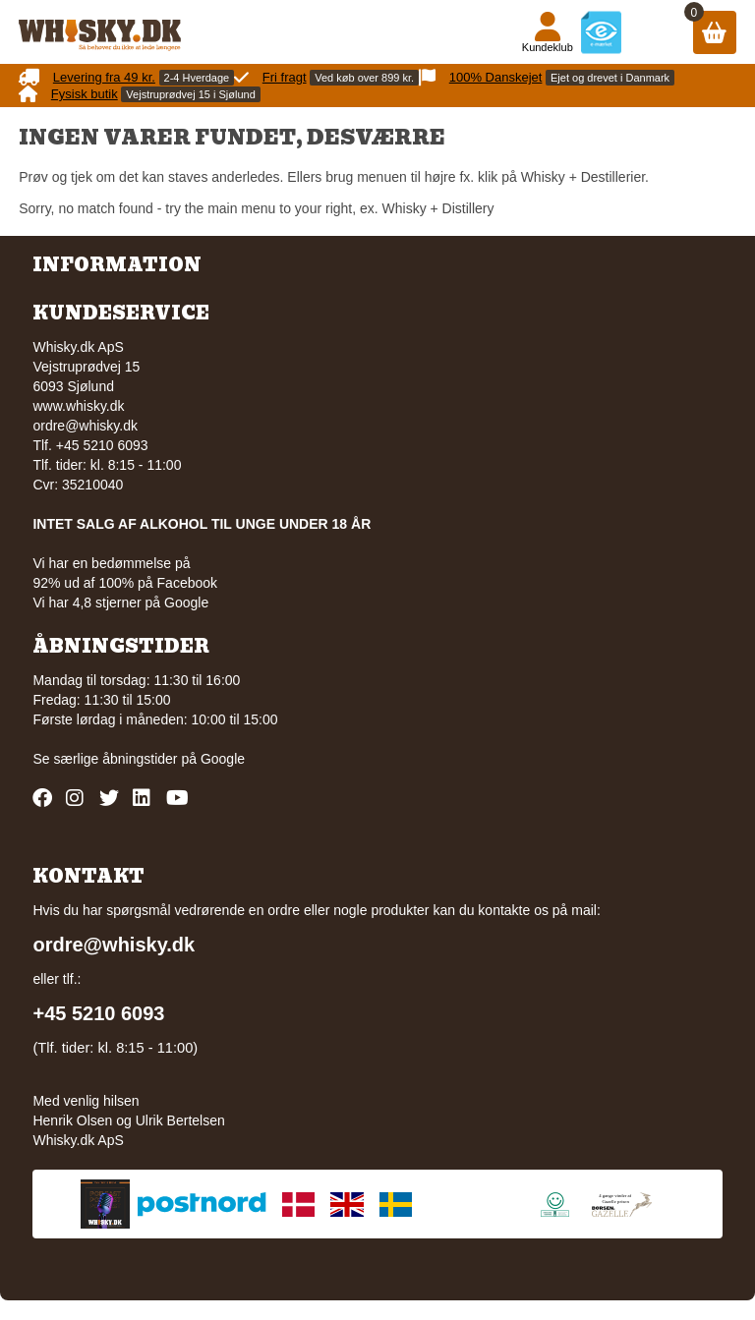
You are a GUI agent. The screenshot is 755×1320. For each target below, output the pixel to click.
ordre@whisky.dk (85, 425)
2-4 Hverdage (197, 78)
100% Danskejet (496, 77)
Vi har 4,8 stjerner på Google (120, 602)
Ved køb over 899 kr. (364, 78)
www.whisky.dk (78, 406)
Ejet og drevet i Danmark (610, 78)
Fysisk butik (84, 93)
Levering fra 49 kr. (104, 77)
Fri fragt (284, 77)
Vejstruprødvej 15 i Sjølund (190, 94)
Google (223, 759)
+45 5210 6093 (98, 1013)
